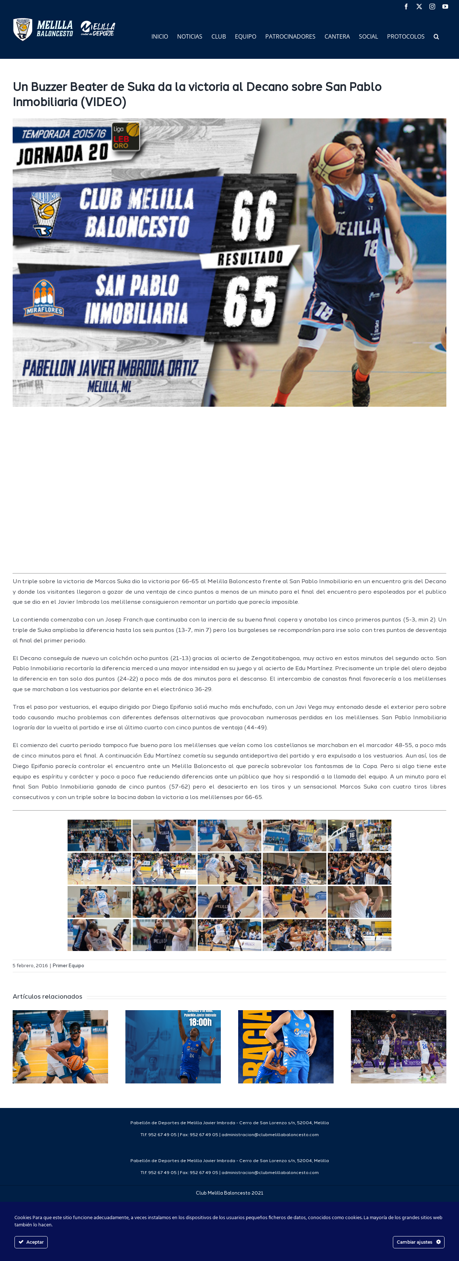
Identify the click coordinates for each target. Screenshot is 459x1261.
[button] (436, 35)
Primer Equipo (68, 966)
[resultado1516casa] (229, 262)
